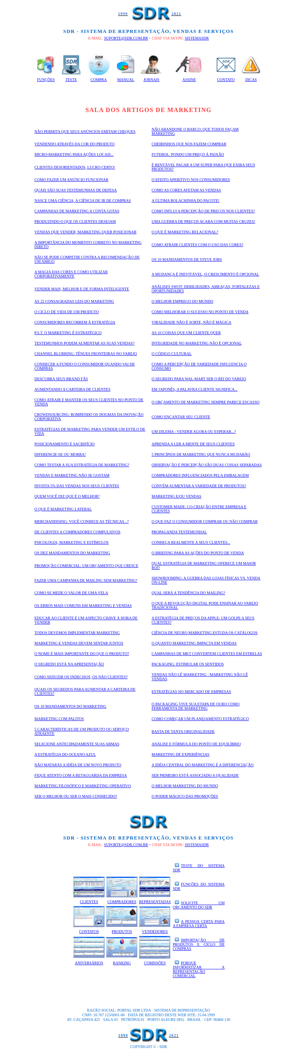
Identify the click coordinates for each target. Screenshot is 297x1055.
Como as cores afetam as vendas (186, 190)
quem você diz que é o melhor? (67, 496)
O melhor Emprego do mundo (182, 301)
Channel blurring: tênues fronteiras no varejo (85, 354)
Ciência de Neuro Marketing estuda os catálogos (205, 633)
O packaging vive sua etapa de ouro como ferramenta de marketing (195, 706)
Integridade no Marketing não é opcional (197, 343)
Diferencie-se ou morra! (60, 454)
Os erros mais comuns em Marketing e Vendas (83, 605)
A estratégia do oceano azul (65, 754)
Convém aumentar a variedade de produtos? (199, 486)
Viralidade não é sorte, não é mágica (191, 322)
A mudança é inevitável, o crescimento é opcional (205, 274)
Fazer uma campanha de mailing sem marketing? (85, 580)
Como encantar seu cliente (181, 417)
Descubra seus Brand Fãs (61, 379)
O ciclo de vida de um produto (66, 312)
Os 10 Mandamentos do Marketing (70, 706)
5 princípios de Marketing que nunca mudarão (201, 454)
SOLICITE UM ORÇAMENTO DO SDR (199, 905)
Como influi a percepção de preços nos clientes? (203, 211)
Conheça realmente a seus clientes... (191, 542)
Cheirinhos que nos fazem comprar (189, 144)
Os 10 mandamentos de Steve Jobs (187, 259)
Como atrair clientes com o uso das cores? (197, 245)
